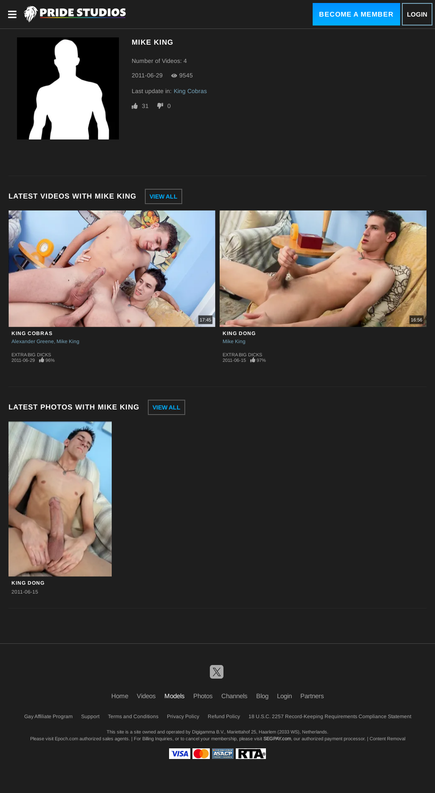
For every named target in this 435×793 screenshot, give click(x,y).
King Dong (239, 333)
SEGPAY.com (277, 738)
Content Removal (387, 738)
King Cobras (190, 91)
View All (164, 196)
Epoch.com (66, 738)
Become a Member (356, 14)
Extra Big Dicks (31, 354)
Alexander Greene (32, 341)
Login (417, 14)
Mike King (67, 341)
